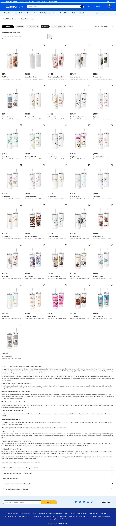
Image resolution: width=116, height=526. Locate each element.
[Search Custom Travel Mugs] (24, 36)
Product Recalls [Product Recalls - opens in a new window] (93, 514)
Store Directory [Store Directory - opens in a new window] (25, 514)
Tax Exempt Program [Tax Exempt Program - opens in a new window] (10, 516)
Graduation (22, 13)
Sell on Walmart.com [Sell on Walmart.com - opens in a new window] (55, 514)
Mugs (13, 19)
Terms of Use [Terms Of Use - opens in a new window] (37, 516)
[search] (49, 36)
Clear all (70, 26)
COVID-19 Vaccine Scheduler (77, 514)
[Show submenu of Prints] (37, 13)
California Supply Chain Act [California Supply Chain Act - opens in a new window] (77, 516)
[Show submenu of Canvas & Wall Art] (69, 13)
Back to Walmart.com (10, 1)
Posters (55, 13)
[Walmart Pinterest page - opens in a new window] (84, 502)
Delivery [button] (20, 26)
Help (88, 6)
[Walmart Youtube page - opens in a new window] (88, 502)
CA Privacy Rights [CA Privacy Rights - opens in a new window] (62, 516)
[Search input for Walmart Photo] (53, 6)
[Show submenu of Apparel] (99, 13)
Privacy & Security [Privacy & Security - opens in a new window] (49, 516)
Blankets (74, 13)
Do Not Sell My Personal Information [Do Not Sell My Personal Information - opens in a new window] (99, 516)
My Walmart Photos (42, 1)
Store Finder (23, 1)
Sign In (108, 1)
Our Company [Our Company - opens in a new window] (43, 514)
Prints (35, 13)
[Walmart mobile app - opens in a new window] (104, 502)
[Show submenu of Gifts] (92, 13)
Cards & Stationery (45, 13)
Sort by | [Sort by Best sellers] (97, 26)
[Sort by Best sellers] (107, 26)
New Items (14, 13)
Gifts (90, 13)
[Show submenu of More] (105, 13)
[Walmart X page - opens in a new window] (80, 502)
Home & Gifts (6, 19)
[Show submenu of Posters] (57, 13)
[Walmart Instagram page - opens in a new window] (92, 502)
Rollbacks (7, 13)
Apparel (97, 13)
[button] (12, 45)
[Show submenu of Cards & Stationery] (50, 13)
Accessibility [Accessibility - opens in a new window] (104, 514)
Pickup (29, 13)
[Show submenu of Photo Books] (87, 13)
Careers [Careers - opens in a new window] (34, 514)
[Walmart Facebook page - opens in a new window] (76, 502)
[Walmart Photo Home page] (14, 7)
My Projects (32, 1)
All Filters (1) (8, 26)
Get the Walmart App (25, 516)
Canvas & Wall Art (64, 13)
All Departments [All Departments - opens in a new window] (13, 514)
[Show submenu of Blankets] (77, 13)
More (103, 13)
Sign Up (49, 502)
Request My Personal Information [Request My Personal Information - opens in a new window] (58, 519)
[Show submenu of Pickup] (31, 13)
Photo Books (83, 13)
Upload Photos (53, 1)
